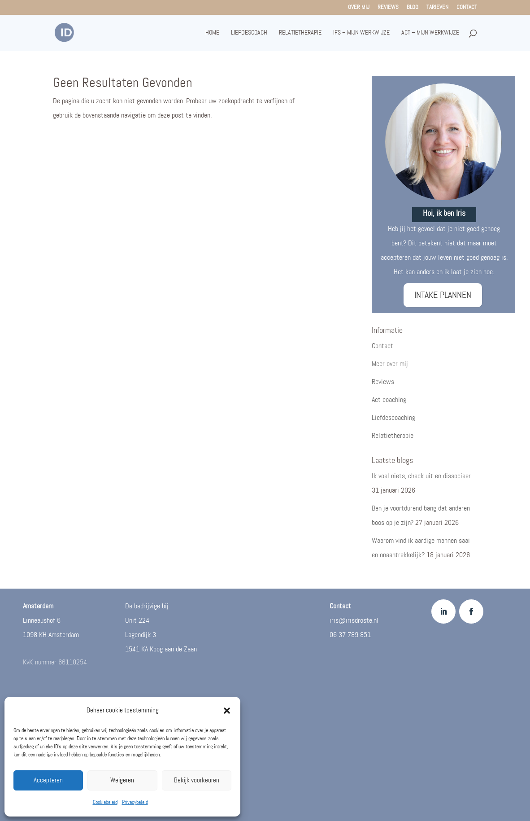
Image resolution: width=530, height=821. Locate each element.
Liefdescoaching (393, 418)
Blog (412, 7)
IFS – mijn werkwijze (361, 33)
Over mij (358, 7)
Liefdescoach (249, 33)
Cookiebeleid (105, 802)
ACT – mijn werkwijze (430, 33)
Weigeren (122, 781)
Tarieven (437, 7)
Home (212, 33)
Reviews (388, 7)
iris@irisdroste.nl (354, 620)
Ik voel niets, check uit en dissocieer (421, 476)
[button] (226, 710)
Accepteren (48, 781)
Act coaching (389, 400)
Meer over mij (390, 364)
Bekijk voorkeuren (196, 781)
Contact (466, 7)
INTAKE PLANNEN (442, 295)
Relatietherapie (300, 33)
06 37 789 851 (350, 635)
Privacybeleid (135, 802)
